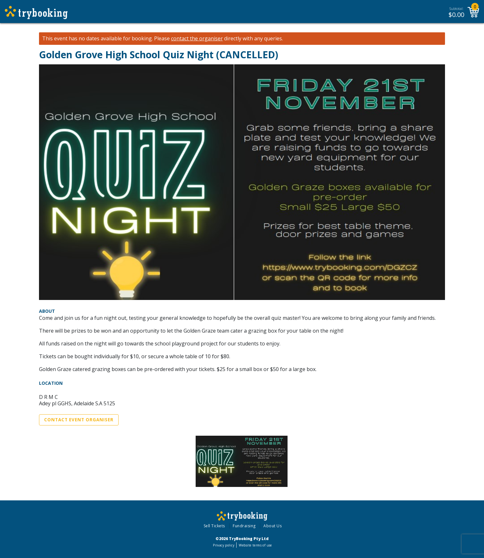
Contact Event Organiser (78, 420)
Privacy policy (223, 545)
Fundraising (244, 526)
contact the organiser (197, 39)
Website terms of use (255, 545)
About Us (272, 526)
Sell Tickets (214, 526)
